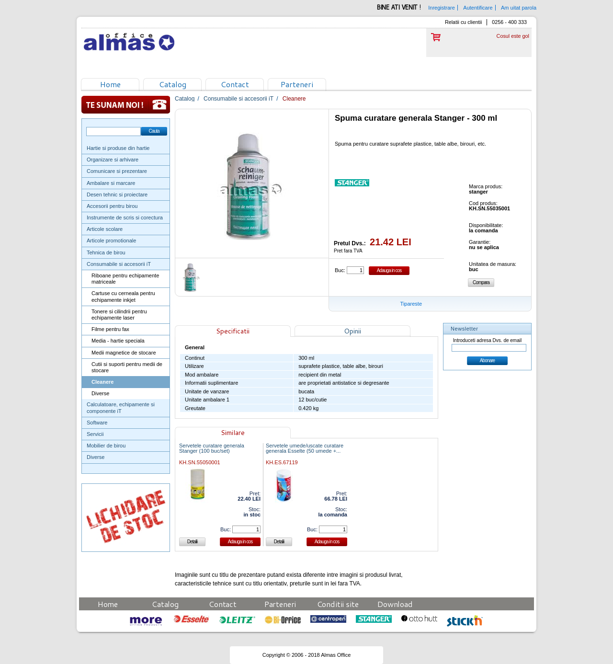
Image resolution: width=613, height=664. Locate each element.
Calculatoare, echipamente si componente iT (121, 407)
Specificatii (233, 331)
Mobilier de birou (106, 445)
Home (110, 84)
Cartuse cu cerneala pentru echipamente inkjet (123, 296)
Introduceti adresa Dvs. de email (487, 340)
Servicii (95, 434)
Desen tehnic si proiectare (117, 194)
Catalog (172, 84)
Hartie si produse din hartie (118, 148)
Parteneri (297, 84)
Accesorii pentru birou (112, 206)
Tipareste (411, 304)
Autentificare (477, 8)
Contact (235, 84)
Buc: (340, 270)
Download (395, 603)
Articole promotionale (111, 240)
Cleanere (102, 382)
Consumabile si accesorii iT (119, 264)
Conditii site (338, 603)
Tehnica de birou (106, 252)
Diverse (100, 393)
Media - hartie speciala (118, 340)
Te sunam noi (125, 105)
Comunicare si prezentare (117, 171)
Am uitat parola (518, 8)
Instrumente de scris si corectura (125, 217)
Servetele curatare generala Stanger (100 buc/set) (211, 448)
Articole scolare (105, 229)
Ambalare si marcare (111, 183)
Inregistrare (441, 8)
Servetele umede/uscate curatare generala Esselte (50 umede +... (304, 448)
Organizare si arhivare (112, 159)
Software (97, 422)
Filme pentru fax (110, 329)
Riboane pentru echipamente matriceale (125, 279)
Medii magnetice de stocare (123, 352)
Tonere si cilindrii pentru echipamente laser (119, 315)
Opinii (352, 331)
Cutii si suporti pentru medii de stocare (126, 367)
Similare (233, 432)
